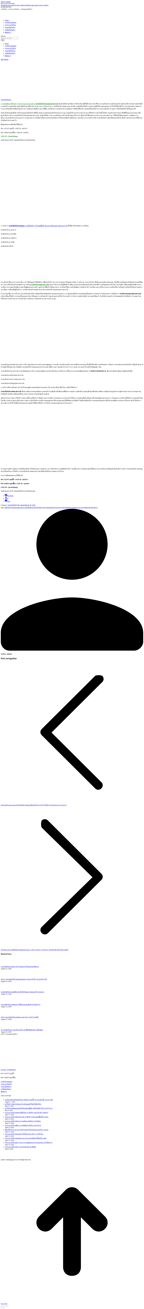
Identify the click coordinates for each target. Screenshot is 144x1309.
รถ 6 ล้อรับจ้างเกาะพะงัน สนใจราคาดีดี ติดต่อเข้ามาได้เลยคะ (22, 1030)
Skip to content (5, 1)
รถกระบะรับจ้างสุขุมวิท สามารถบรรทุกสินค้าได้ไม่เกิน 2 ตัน (25, 1138)
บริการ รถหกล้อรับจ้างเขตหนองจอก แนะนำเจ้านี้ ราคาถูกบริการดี (24, 979)
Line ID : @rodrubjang (8, 1070)
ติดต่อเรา (4, 1091)
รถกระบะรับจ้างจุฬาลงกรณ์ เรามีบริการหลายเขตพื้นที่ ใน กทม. (27, 1117)
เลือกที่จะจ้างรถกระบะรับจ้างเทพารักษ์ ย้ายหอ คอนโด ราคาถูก (26, 1130)
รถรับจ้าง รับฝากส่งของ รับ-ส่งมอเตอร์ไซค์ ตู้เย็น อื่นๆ (23, 1104)
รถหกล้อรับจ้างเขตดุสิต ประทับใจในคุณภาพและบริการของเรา (22, 992)
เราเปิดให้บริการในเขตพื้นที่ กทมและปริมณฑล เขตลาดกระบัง (38, 226)
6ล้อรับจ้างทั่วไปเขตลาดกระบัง (37, 507)
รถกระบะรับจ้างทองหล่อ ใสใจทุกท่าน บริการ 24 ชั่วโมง (24, 1134)
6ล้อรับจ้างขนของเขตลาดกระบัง (16, 507)
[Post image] (6, 964)
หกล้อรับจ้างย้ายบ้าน (90, 507)
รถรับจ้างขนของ (6, 1081)
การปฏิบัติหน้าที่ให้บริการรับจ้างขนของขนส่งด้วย (29, 104)
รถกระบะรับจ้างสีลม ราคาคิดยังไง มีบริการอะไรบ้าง (23, 1125)
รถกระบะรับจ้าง (6, 1084)
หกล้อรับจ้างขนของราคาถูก (73, 507)
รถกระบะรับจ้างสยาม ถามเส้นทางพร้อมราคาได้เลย (23, 1121)
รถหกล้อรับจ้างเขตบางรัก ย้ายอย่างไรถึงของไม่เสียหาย (20, 966)
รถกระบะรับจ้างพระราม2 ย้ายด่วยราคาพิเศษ (20, 1147)
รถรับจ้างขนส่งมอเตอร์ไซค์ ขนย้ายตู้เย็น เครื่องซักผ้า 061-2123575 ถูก (28, 1108)
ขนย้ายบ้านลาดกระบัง (56, 507)
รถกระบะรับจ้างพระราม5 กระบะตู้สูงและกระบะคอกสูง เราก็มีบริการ (28, 1142)
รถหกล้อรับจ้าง (6, 100)
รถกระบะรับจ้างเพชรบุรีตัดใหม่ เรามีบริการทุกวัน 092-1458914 (26, 1112)
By (21, 505)
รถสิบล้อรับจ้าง (6, 1089)
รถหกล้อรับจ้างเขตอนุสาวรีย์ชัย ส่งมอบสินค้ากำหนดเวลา (20, 1004)
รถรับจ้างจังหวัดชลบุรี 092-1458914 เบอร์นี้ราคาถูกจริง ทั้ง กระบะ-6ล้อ (29, 1100)
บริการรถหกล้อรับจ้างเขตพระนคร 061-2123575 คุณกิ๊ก (20, 1017)
